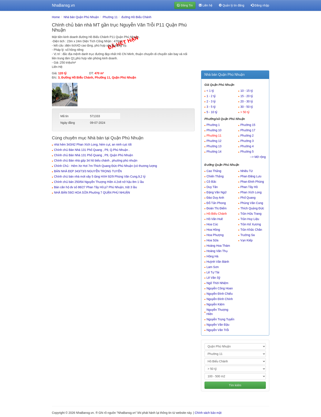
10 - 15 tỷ (246, 90)
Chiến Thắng (215, 176)
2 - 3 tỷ (211, 101)
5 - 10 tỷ (212, 112)
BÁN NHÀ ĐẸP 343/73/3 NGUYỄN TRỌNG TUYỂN (88, 171)
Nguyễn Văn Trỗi (218, 330)
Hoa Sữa (213, 240)
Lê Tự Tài (213, 272)
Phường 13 (214, 146)
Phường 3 (247, 141)
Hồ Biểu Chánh (217, 213)
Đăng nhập (260, 5)
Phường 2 (247, 135)
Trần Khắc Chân (251, 229)
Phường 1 (213, 125)
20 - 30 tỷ (246, 101)
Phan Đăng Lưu (251, 176)
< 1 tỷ (210, 90)
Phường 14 (214, 151)
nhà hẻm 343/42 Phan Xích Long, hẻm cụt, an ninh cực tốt (93, 144)
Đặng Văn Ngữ (216, 192)
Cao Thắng (214, 171)
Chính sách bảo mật (208, 412)
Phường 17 (247, 130)
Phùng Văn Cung (251, 203)
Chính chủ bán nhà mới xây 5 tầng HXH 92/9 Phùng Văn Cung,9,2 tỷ (99, 176)
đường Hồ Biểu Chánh (136, 17)
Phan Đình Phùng (252, 181)
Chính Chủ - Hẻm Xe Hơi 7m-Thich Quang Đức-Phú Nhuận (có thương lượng (105, 166)
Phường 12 (214, 141)
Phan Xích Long (251, 192)
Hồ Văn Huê (215, 219)
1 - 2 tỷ (211, 96)
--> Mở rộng (258, 157)
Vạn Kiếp (246, 240)
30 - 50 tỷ (246, 106)
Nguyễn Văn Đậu (218, 324)
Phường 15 (247, 125)
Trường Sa (247, 235)
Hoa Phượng (215, 235)
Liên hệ (205, 5)
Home (56, 17)
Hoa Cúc (212, 224)
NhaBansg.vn (63, 5)
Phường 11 (110, 17)
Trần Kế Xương (250, 224)
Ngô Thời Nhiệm (217, 283)
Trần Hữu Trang (251, 213)
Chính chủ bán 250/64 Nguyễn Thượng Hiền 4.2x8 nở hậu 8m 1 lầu (99, 182)
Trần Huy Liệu (249, 219)
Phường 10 (214, 130)
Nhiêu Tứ (246, 171)
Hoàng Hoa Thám (218, 245)
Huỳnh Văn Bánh (218, 261)
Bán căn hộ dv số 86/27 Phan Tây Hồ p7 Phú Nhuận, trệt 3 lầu (95, 187)
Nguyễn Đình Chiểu (220, 293)
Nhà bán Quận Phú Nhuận (81, 17)
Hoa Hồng (213, 229)
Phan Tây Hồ (249, 187)
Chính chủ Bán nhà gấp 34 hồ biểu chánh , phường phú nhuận (95, 160)
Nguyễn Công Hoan (220, 288)
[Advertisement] (235, 41)
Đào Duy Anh (215, 197)
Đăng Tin (185, 5)
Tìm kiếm (235, 385)
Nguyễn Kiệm (216, 304)
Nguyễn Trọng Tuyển (221, 319)
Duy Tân (212, 187)
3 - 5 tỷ (211, 106)
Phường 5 (247, 151)
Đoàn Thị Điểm (217, 208)
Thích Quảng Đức (252, 208)
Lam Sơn (213, 267)
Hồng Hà (212, 256)
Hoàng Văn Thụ (217, 251)
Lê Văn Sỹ (213, 277)
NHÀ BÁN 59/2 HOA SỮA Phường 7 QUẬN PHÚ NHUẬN (92, 192)
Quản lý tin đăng (231, 5)
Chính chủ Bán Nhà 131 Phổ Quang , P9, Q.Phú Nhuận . (92, 150)
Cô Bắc (211, 181)
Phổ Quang (248, 197)
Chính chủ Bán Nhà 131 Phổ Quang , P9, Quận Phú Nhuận (93, 155)
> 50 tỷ (244, 112)
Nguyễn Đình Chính (220, 299)
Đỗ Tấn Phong (216, 203)
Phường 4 (247, 146)
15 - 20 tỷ (246, 96)
